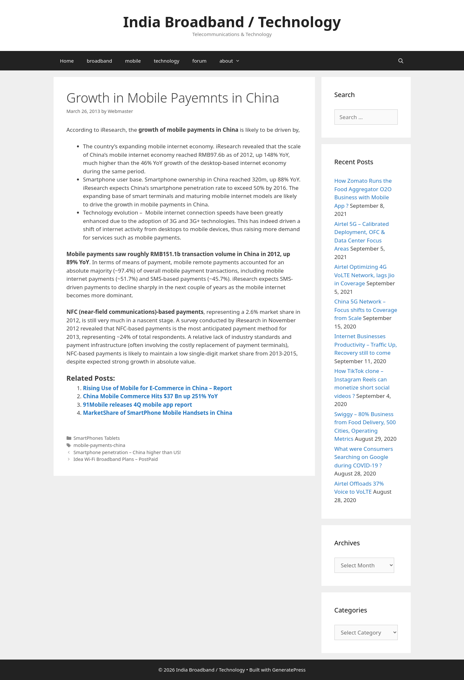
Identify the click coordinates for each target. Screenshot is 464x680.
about (232, 60)
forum (199, 60)
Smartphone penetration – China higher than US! (127, 452)
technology (167, 60)
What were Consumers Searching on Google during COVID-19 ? (363, 457)
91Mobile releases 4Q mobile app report (137, 404)
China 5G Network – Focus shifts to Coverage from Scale (365, 310)
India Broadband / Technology (232, 21)
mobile (133, 60)
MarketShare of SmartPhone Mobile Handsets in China (157, 412)
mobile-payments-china (99, 445)
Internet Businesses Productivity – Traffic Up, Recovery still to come (365, 344)
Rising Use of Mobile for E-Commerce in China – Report (157, 388)
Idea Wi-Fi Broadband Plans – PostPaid (115, 459)
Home (67, 60)
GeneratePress (289, 669)
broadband (99, 60)
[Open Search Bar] (400, 60)
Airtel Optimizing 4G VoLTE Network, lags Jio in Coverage (364, 275)
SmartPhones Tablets (96, 438)
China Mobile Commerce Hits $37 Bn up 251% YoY (150, 396)
